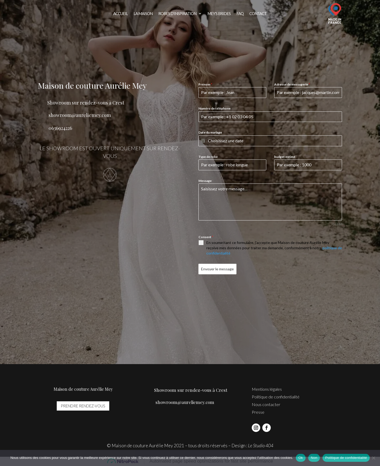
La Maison (143, 14)
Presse (258, 412)
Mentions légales (267, 389)
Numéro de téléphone (214, 108)
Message (205, 181)
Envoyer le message (217, 269)
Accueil (120, 14)
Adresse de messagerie (292, 84)
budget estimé (284, 157)
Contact (258, 14)
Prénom (205, 84)
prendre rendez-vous (83, 405)
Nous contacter (266, 404)
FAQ (240, 14)
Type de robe (208, 157)
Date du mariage (210, 132)
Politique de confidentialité (276, 396)
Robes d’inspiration (177, 14)
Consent (205, 237)
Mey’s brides (219, 14)
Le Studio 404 (260, 445)
